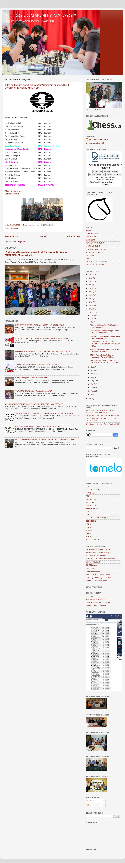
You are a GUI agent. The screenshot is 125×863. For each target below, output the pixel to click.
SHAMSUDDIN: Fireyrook (96, 556)
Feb (92, 391)
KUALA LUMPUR (92, 540)
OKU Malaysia (91, 565)
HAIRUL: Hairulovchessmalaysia (98, 553)
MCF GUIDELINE (93, 246)
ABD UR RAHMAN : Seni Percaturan (100, 559)
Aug (92, 370)
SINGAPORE (91, 505)
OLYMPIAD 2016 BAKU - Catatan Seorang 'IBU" (34, 391)
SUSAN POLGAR (93, 562)
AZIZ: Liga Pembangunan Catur (98, 578)
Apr (92, 384)
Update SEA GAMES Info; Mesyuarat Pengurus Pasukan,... (104, 350)
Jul (92, 374)
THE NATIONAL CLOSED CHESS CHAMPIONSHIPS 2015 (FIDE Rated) (44, 413)
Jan (92, 394)
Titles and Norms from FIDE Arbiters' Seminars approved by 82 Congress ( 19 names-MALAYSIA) (37, 86)
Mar (92, 388)
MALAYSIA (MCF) (93, 490)
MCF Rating (90, 493)
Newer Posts (11, 236)
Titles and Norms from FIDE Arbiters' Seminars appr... (104, 326)
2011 (91, 312)
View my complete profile (95, 143)
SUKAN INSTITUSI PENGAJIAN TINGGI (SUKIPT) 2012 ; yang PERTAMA (34, 404)
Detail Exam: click (12, 194)
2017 (91, 292)
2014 (91, 302)
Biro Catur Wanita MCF (98, 139)
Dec (92, 315)
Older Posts (73, 236)
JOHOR (89, 530)
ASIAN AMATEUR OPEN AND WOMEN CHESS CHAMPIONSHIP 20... (105, 344)
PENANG (89, 515)
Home (43, 236)
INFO (88, 259)
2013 (91, 305)
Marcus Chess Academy (95, 599)
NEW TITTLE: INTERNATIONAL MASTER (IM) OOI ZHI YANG (39, 325)
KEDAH (89, 524)
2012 (91, 309)
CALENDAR (91, 240)
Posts (91, 801)
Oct (92, 322)
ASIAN (88, 496)
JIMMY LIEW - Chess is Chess (98, 574)
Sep (92, 367)
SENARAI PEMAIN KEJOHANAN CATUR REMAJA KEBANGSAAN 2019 (43, 338)
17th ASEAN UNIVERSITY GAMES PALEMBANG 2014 (37, 365)
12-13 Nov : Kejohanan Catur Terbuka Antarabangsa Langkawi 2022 (100, 411)
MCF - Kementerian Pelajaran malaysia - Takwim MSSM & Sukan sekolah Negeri (46, 440)
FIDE (88, 487)
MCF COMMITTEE (93, 237)
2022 (91, 281)
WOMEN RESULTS (93, 252)
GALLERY (90, 255)
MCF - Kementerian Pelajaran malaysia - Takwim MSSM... (102, 356)
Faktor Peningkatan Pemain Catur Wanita (31, 378)
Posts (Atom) (20, 242)
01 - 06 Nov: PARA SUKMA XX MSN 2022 (102, 416)
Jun (92, 377)
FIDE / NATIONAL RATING (96, 249)
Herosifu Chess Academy (96, 606)
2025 (91, 274)
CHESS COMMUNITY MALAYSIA (41, 15)
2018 (91, 288)
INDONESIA (91, 499)
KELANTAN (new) (93, 508)
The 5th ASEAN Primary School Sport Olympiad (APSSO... (105, 337)
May (93, 381)
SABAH (89, 527)
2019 (91, 285)
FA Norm (14, 229)
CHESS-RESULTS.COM (95, 265)
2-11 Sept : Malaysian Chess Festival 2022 (102, 424)
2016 (91, 295)
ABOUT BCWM (92, 234)
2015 (91, 299)
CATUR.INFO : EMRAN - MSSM (98, 549)
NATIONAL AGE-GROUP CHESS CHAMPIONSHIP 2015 (37, 427)
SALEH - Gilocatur (93, 571)
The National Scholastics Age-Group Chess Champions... (104, 332)
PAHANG (89, 512)
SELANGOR (91, 521)
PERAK (89, 533)
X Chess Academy (93, 596)
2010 (91, 399)
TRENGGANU (91, 537)
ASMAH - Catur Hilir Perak (96, 581)
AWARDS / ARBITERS (95, 243)
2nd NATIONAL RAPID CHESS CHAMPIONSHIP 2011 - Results (104, 362)
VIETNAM (90, 502)
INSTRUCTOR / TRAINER (96, 262)
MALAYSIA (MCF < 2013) (96, 518)
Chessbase (90, 568)
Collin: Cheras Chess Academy (98, 602)
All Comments (94, 805)
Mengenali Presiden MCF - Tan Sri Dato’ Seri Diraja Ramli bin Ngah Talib (43, 351)
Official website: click (14, 191)
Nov (92, 319)
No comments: (28, 225)
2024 (91, 278)
